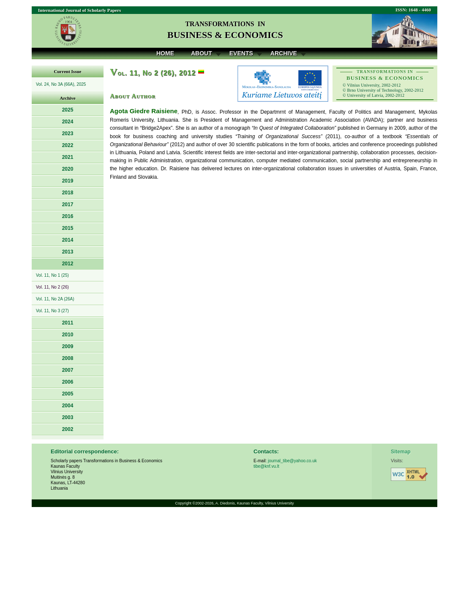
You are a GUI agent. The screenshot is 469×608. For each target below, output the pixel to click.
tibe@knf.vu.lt (266, 466)
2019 (68, 181)
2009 (68, 346)
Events (241, 53)
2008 (68, 358)
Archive (283, 53)
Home (165, 53)
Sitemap (401, 452)
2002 (68, 429)
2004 (68, 406)
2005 (68, 394)
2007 (68, 370)
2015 (68, 228)
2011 (68, 323)
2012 (68, 264)
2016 (68, 216)
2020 (68, 169)
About (201, 53)
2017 (68, 204)
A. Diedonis (225, 503)
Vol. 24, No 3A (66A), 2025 (61, 84)
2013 (68, 252)
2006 (68, 382)
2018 (68, 193)
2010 (68, 335)
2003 (68, 417)
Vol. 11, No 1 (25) (52, 275)
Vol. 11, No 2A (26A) (55, 299)
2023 (68, 133)
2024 (68, 122)
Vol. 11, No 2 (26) (52, 287)
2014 (68, 240)
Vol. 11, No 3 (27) (52, 310)
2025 (68, 110)
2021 (68, 157)
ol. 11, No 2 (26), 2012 (153, 72)
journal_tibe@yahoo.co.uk (292, 460)
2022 (68, 145)
